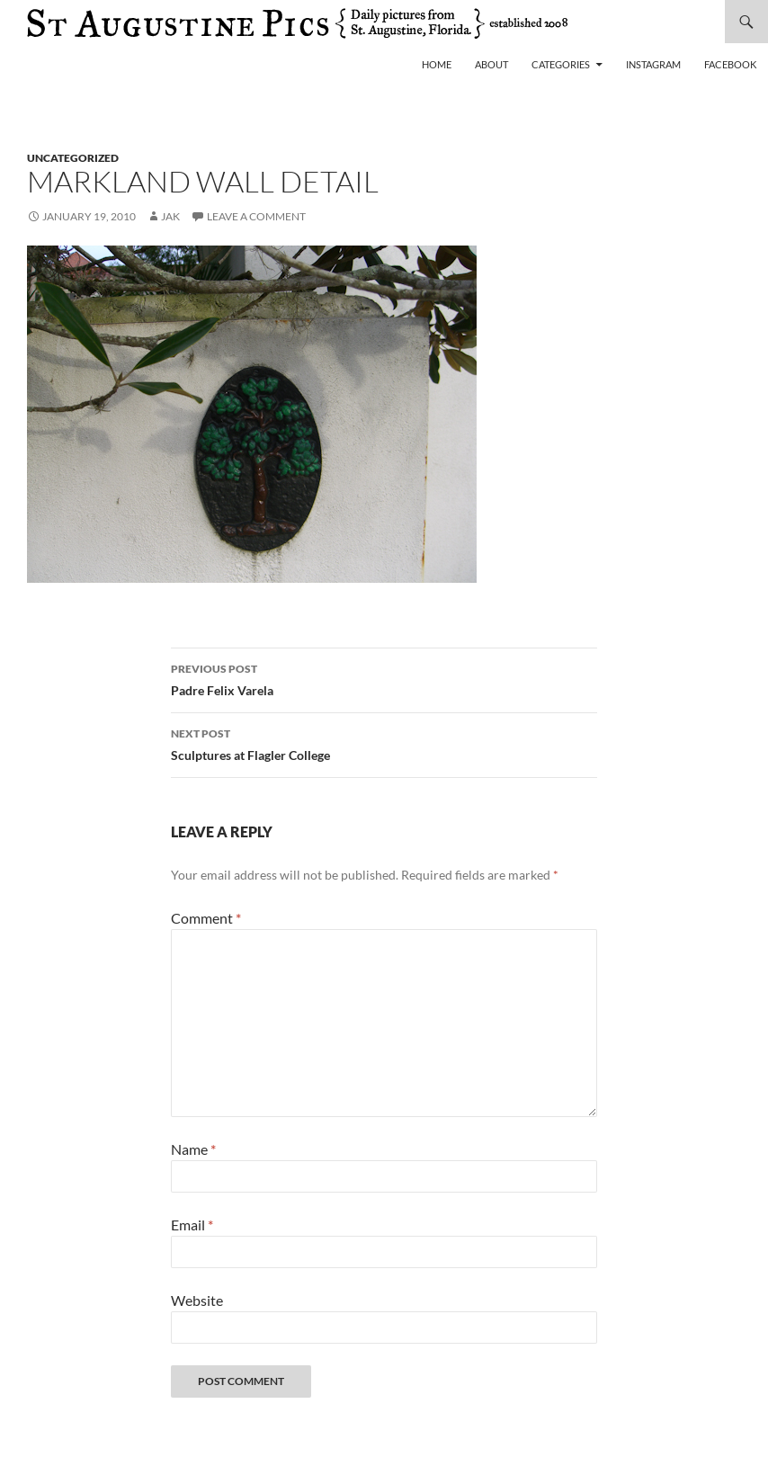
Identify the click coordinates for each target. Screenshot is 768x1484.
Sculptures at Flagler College (384, 743)
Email (192, 1224)
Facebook (730, 64)
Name (193, 1149)
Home (436, 64)
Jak (170, 216)
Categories (560, 64)
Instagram (653, 64)
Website (197, 1300)
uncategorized (73, 158)
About (491, 64)
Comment (206, 917)
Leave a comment (256, 216)
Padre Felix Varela (384, 678)
